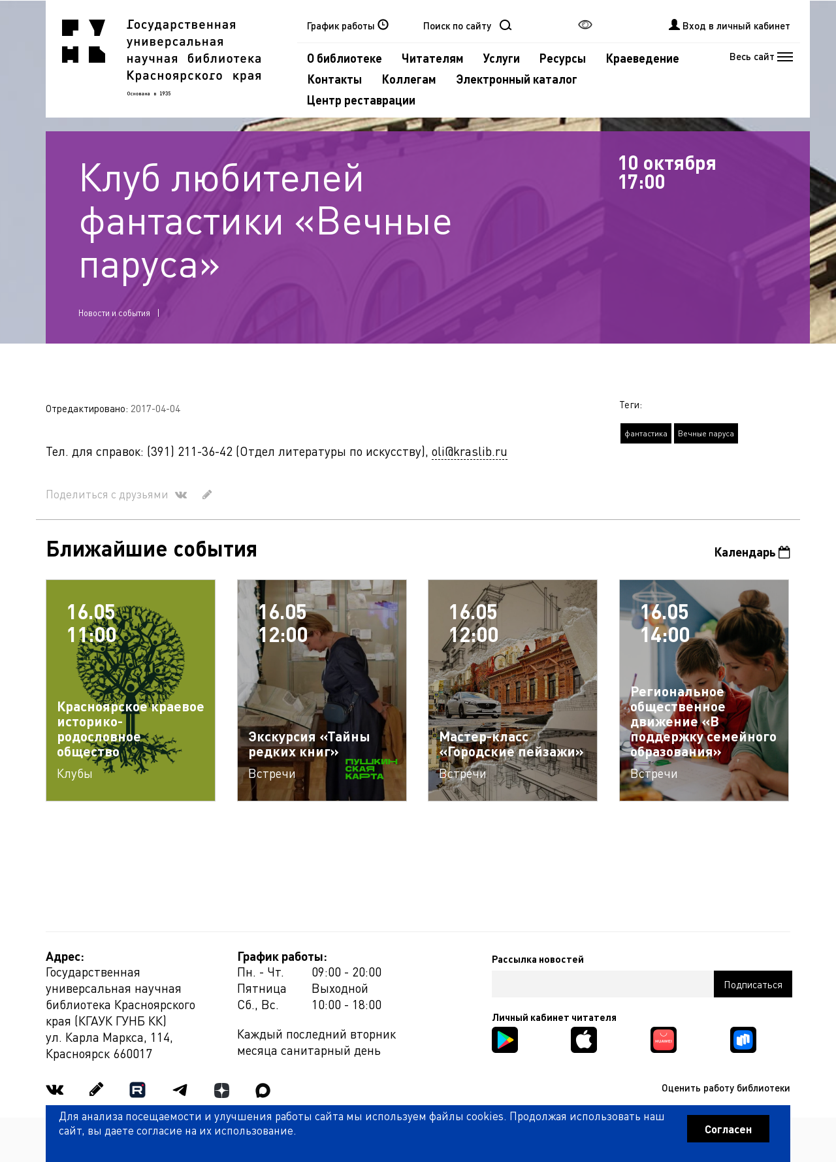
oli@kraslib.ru (469, 451)
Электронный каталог (516, 78)
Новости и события (114, 312)
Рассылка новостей (538, 958)
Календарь (752, 551)
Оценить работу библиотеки (726, 1087)
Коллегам (408, 78)
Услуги (501, 57)
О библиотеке (344, 57)
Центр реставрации (361, 99)
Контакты (334, 78)
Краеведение (642, 57)
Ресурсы (562, 57)
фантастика (645, 433)
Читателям (433, 57)
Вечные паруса (706, 433)
